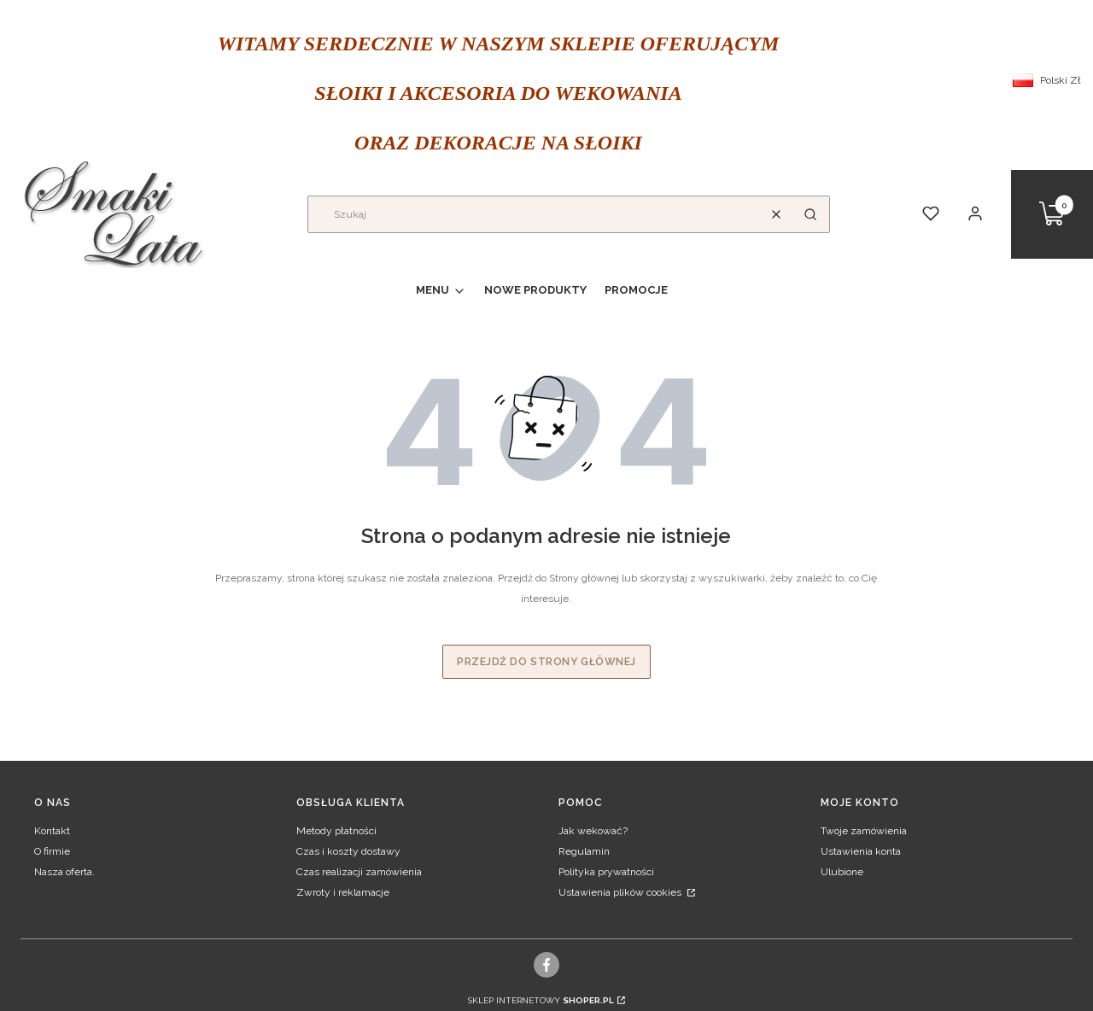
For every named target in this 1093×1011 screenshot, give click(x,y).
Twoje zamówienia (864, 831)
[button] (810, 214)
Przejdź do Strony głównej (546, 662)
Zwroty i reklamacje (342, 892)
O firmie (52, 851)
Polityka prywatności (606, 872)
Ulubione (842, 872)
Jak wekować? (593, 831)
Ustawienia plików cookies (621, 892)
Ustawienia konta (861, 851)
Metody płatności (336, 831)
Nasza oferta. (64, 872)
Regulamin (584, 851)
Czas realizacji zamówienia (359, 872)
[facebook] (547, 965)
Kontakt (52, 831)
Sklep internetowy (541, 1000)
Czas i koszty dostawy (348, 851)
